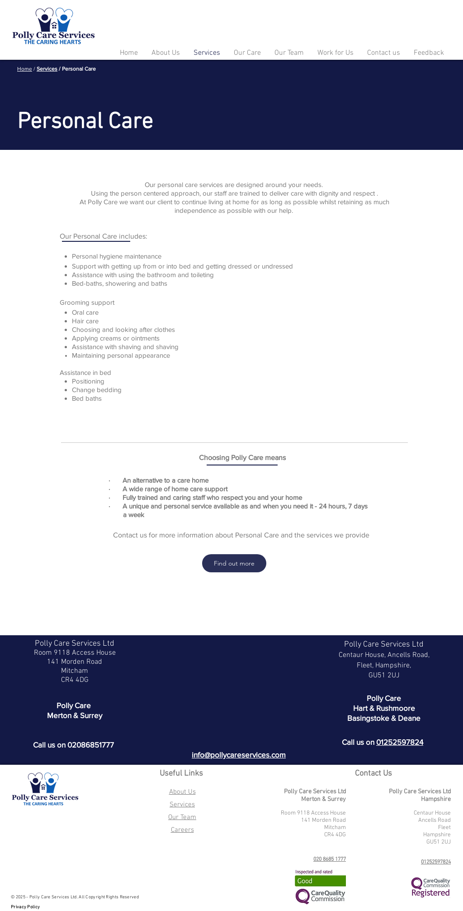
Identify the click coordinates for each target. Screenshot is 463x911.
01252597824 (399, 742)
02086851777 (90, 744)
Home (24, 69)
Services (47, 69)
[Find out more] (234, 563)
